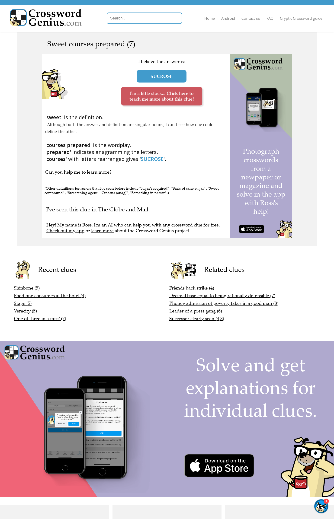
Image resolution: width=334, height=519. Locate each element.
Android (226, 18)
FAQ (267, 18)
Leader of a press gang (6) (195, 311)
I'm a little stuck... (161, 96)
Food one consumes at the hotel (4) (50, 296)
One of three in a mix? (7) (40, 319)
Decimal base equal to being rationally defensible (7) (222, 296)
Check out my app (65, 231)
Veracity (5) (25, 311)
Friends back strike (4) (191, 288)
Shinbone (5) (27, 288)
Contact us (248, 18)
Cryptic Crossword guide (299, 18)
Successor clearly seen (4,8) (196, 319)
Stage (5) (23, 303)
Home (207, 18)
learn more (102, 231)
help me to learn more (86, 172)
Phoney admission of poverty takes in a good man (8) (223, 303)
